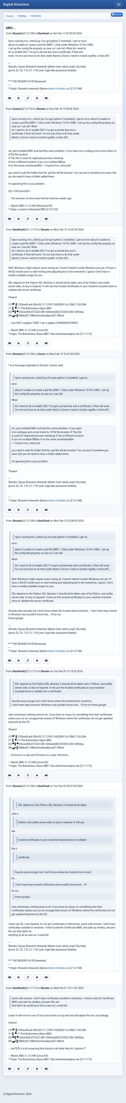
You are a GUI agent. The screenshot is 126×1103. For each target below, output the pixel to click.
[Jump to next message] (37, 98)
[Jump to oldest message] (9, 98)
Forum (9, 16)
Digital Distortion (16, 4)
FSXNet (22, 16)
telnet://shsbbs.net (58, 88)
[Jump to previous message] (18, 98)
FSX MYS (36, 16)
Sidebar (117, 14)
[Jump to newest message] (46, 98)
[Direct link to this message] (28, 98)
